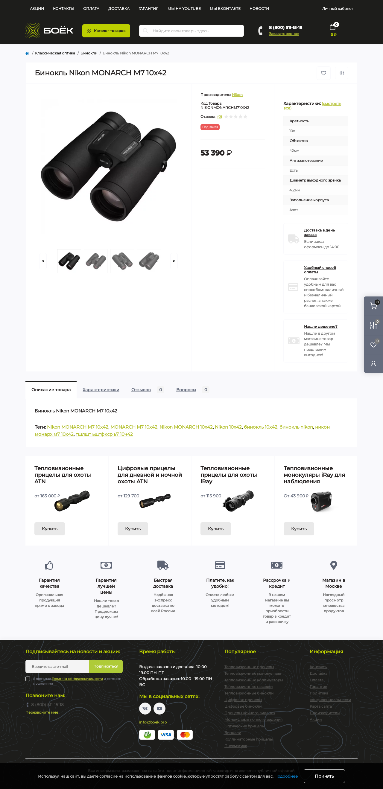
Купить (49, 528)
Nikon (237, 94)
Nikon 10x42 (228, 427)
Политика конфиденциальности (77, 679)
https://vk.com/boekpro (145, 708)
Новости (259, 8)
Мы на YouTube (184, 8)
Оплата (91, 8)
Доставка (119, 8)
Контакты (63, 8)
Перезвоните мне (41, 712)
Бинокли (88, 53)
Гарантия (149, 8)
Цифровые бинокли (243, 706)
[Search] (145, 31)
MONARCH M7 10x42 (133, 427)
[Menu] (106, 30)
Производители (325, 713)
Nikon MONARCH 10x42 (186, 427)
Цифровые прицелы (243, 699)
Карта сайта (321, 706)
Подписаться (105, 666)
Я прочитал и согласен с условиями (77, 681)
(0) (219, 117)
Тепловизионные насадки (248, 686)
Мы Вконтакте (225, 8)
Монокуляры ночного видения (253, 719)
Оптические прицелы (244, 726)
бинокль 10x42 (260, 427)
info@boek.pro (153, 722)
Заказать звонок (284, 33)
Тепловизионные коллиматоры (253, 680)
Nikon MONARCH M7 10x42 (77, 427)
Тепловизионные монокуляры (252, 673)
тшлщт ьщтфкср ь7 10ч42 (104, 434)
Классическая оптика (55, 53)
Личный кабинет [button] (337, 8)
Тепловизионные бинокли (248, 693)
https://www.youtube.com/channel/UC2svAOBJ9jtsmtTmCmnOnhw (159, 708)
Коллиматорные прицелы (248, 739)
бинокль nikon (296, 427)
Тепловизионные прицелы (249, 667)
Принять (324, 776)
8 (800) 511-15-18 (285, 27)
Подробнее (286, 776)
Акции (37, 8)
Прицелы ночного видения (249, 713)
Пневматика (235, 746)
